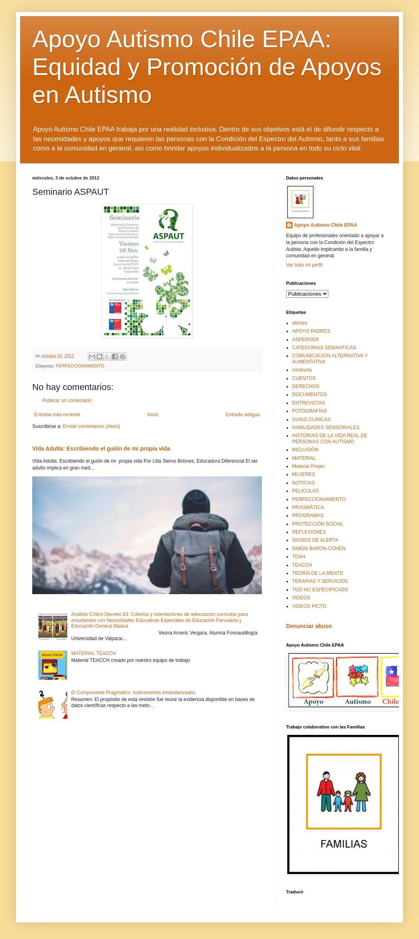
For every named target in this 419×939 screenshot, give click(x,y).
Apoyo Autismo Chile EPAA (325, 225)
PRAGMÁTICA (308, 507)
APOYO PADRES (311, 331)
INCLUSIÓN (305, 450)
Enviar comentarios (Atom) (91, 426)
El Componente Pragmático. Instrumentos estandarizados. (134, 692)
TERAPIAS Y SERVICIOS (320, 581)
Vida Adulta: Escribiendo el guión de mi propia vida (101, 448)
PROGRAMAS (308, 515)
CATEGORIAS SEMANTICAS (324, 348)
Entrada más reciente (57, 414)
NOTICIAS (303, 483)
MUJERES (303, 474)
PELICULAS (305, 491)
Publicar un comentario (67, 400)
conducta (302, 370)
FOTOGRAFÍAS (309, 411)
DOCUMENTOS (309, 394)
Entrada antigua (243, 414)
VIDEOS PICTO (309, 606)
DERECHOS (305, 386)
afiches (299, 323)
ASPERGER (305, 339)
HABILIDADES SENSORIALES (325, 427)
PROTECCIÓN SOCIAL (317, 524)
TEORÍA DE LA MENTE (317, 573)
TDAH (298, 556)
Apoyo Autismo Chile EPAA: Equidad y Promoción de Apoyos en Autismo (207, 66)
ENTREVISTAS (308, 403)
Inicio (153, 414)
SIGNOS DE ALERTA (315, 540)
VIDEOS (301, 598)
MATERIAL (304, 458)
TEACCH (302, 565)
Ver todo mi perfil (304, 265)
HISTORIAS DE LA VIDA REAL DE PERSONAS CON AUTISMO (329, 438)
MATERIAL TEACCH (93, 653)
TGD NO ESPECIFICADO (320, 590)
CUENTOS (303, 378)
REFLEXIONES (309, 532)
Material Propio (308, 466)
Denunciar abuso (309, 626)
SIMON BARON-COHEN (319, 548)
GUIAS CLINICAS (311, 419)
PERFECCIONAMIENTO (80, 365)
